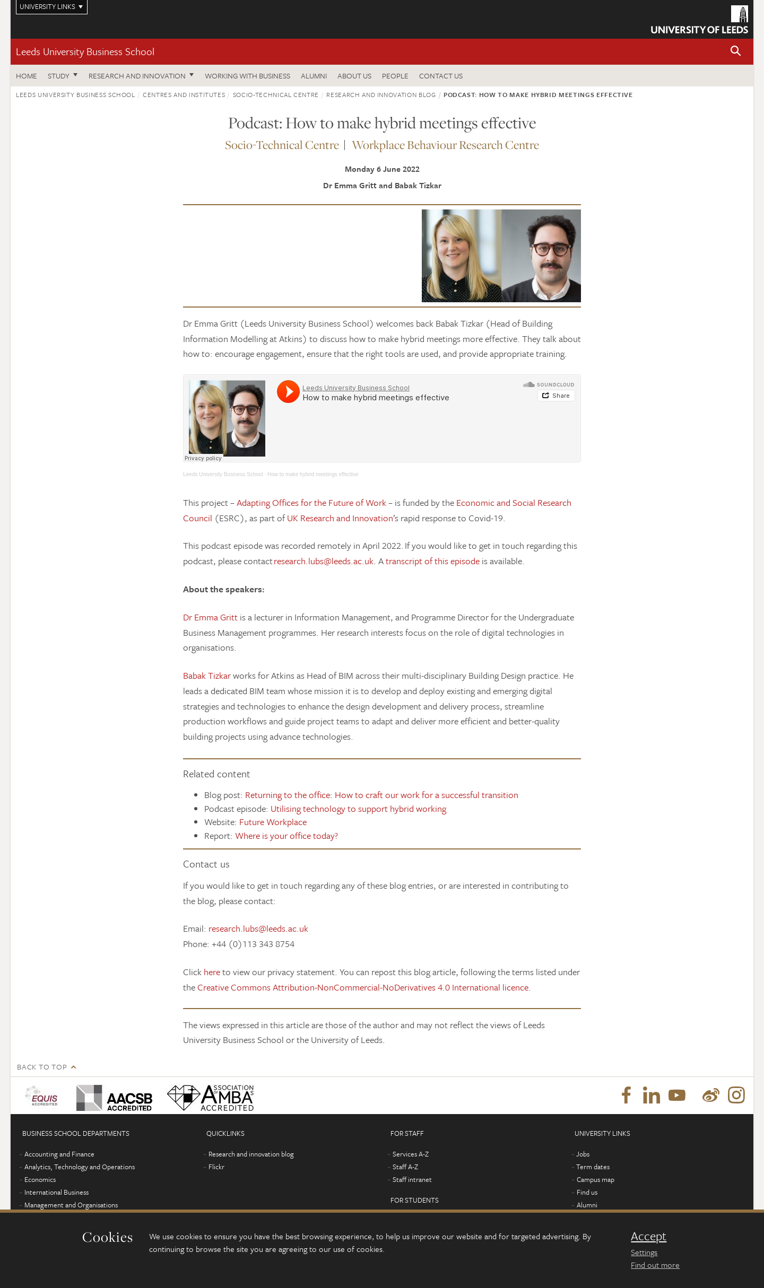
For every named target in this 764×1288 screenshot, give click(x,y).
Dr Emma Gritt (211, 617)
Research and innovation (137, 75)
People (395, 75)
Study (59, 75)
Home (26, 75)
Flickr (216, 1166)
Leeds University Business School (85, 51)
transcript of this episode (433, 560)
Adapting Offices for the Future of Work (311, 502)
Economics (40, 1179)
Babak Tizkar (207, 675)
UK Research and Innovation (340, 517)
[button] (736, 52)
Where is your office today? (286, 835)
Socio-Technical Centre (276, 94)
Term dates (593, 1166)
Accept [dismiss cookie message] (648, 1236)
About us (354, 75)
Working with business (247, 75)
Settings (644, 1252)
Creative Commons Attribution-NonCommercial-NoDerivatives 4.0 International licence (362, 987)
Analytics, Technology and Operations (79, 1166)
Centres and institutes (184, 94)
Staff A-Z (405, 1166)
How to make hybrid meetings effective (313, 474)
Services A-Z (411, 1154)
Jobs (582, 1154)
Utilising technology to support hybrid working (358, 808)
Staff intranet (412, 1179)
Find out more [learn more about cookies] (655, 1265)
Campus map (595, 1179)
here (212, 971)
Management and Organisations (71, 1204)
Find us (587, 1192)
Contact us (441, 75)
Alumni (314, 75)
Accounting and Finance (59, 1154)
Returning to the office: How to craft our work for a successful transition (381, 794)
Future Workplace (273, 821)
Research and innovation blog (381, 94)
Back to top (42, 1066)
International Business (56, 1192)
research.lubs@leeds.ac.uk (324, 560)
